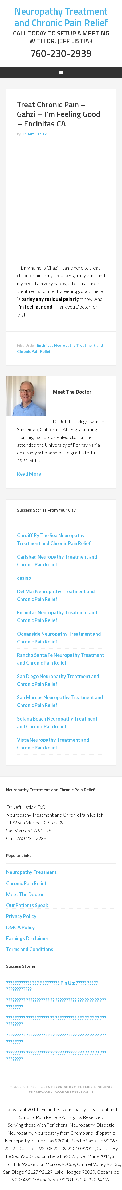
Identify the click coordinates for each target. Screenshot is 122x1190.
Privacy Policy (21, 916)
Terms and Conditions (29, 949)
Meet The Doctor (72, 392)
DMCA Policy (20, 927)
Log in (87, 1092)
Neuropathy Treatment (31, 872)
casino (24, 578)
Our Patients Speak (27, 905)
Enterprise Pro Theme (68, 1087)
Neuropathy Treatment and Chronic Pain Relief (61, 17)
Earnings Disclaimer (27, 938)
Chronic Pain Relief (26, 883)
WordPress (66, 1092)
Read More (29, 474)
